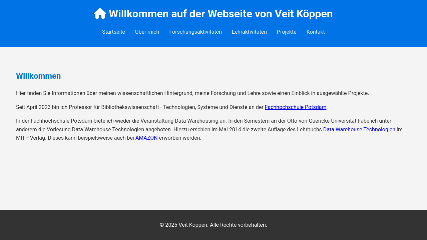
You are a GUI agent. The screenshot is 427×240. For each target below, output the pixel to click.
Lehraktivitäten (249, 32)
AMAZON (146, 138)
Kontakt (316, 32)
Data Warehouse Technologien (359, 129)
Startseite (113, 32)
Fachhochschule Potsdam (296, 107)
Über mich (147, 32)
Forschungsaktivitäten (195, 32)
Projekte (287, 32)
